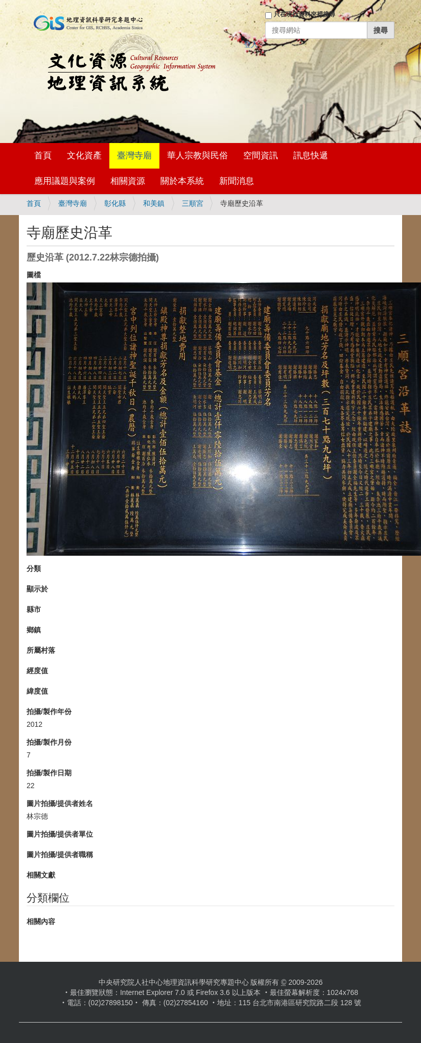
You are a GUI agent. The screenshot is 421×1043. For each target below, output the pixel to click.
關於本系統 (182, 181)
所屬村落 (41, 650)
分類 (34, 568)
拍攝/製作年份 (49, 711)
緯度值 (37, 691)
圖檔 (34, 275)
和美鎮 (154, 203)
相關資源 (127, 181)
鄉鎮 (34, 630)
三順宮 (192, 203)
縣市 (34, 609)
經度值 (37, 671)
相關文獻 (41, 875)
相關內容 (41, 921)
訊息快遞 (310, 155)
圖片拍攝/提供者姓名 (60, 803)
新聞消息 (236, 181)
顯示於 (37, 589)
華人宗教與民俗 (197, 155)
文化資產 (84, 155)
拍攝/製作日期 (49, 773)
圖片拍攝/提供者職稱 (60, 854)
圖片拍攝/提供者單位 (60, 834)
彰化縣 (115, 203)
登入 (251, 44)
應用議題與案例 (64, 181)
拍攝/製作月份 (49, 742)
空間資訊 (260, 155)
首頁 (43, 155)
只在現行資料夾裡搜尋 (304, 14)
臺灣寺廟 (134, 155)
